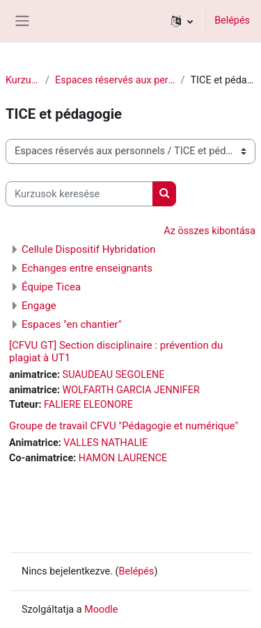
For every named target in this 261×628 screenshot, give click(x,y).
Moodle (101, 609)
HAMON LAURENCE (123, 458)
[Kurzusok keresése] (79, 193)
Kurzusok (23, 80)
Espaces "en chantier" (72, 324)
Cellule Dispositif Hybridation (89, 249)
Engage (39, 305)
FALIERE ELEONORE (88, 405)
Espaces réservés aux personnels (115, 80)
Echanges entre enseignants (87, 268)
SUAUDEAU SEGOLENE (114, 375)
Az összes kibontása (209, 231)
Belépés (232, 20)
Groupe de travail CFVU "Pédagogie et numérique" (123, 426)
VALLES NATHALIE (105, 443)
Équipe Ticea (51, 287)
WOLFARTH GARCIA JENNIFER (131, 390)
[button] (182, 21)
